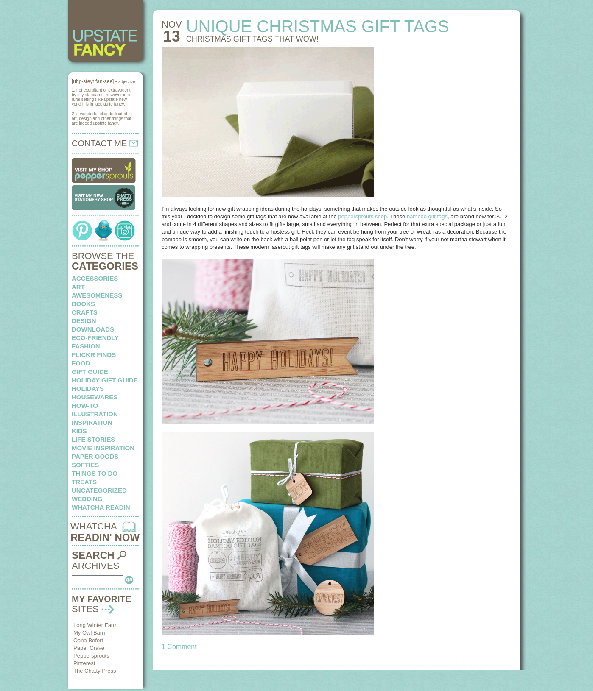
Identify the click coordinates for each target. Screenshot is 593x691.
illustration (95, 414)
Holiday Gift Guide (105, 380)
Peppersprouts (91, 655)
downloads (93, 329)
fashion (86, 346)
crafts (85, 312)
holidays (88, 388)
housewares (94, 397)
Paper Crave (88, 648)
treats (84, 481)
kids (79, 431)
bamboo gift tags (427, 216)
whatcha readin (101, 507)
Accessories (95, 278)
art (78, 286)
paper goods (95, 456)
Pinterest (84, 663)
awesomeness (97, 295)
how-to (85, 405)
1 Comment (179, 646)
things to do (94, 473)
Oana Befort (88, 640)
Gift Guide (90, 371)
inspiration (92, 422)
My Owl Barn (89, 633)
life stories (93, 439)
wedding (87, 498)
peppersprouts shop (362, 216)
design (84, 320)
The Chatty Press (94, 671)
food (81, 363)
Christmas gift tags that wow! (252, 39)
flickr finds (94, 354)
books (83, 303)
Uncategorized (99, 490)
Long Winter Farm (95, 625)
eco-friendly (95, 337)
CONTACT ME (105, 143)
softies (85, 464)
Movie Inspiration (103, 447)
